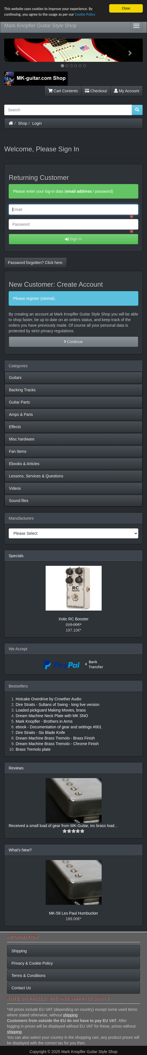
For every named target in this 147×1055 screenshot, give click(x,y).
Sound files (18, 500)
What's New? (20, 849)
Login (37, 123)
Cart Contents (63, 90)
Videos (15, 488)
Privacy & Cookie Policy (32, 963)
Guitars (15, 377)
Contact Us (21, 988)
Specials (16, 556)
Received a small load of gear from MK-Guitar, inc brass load (61, 825)
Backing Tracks (22, 390)
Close (126, 8)
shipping (70, 1015)
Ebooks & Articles (24, 463)
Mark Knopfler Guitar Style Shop (40, 26)
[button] (14, 50)
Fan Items (17, 451)
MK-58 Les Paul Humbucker (73, 913)
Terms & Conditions (28, 975)
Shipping (19, 951)
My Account (126, 90)
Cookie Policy (85, 14)
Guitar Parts (19, 402)
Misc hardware (21, 439)
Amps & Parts (21, 414)
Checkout (96, 90)
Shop (22, 123)
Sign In (73, 239)
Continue (73, 342)
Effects (15, 427)
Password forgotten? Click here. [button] (35, 262)
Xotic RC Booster (73, 618)
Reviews (16, 768)
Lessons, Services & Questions (36, 476)
